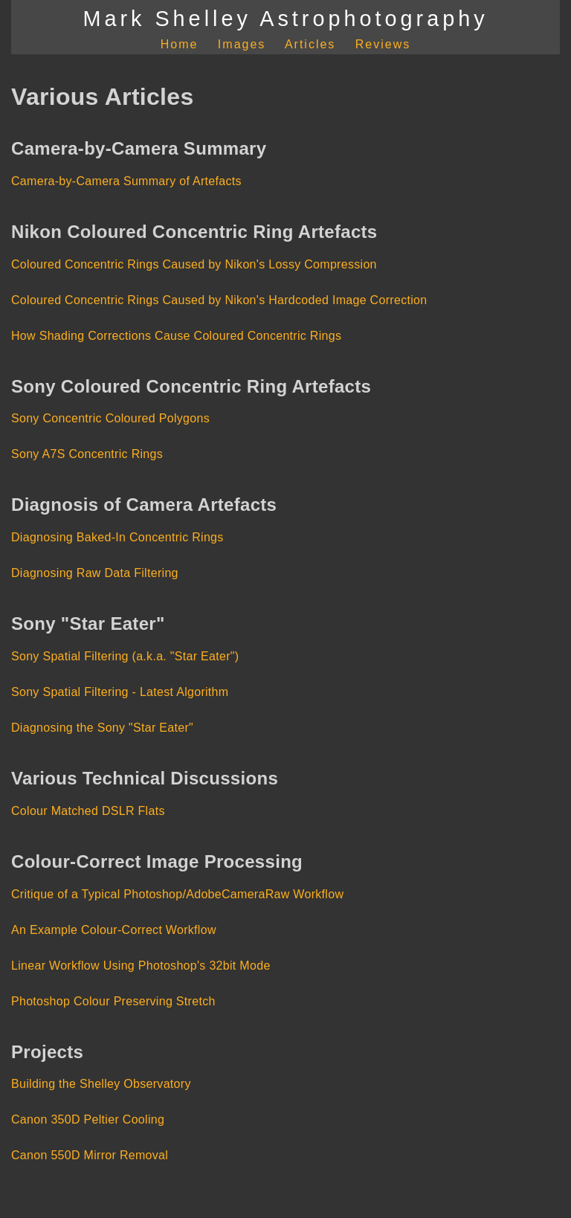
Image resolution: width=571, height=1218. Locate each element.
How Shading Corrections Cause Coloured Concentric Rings (176, 335)
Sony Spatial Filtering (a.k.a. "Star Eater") (125, 656)
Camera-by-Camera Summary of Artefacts (126, 181)
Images (241, 44)
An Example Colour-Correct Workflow (113, 930)
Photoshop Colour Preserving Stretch (113, 1001)
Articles (310, 44)
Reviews (382, 44)
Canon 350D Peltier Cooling (87, 1119)
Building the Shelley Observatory (101, 1083)
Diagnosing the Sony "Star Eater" (102, 727)
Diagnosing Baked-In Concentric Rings (117, 537)
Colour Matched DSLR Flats (88, 811)
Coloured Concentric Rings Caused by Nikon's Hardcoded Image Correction (219, 300)
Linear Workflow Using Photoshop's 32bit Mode (141, 965)
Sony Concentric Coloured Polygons (110, 418)
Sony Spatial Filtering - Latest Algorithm (119, 692)
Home (180, 44)
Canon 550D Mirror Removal (89, 1155)
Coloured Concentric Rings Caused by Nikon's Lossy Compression (194, 264)
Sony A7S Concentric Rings (87, 454)
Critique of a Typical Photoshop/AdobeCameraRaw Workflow (177, 894)
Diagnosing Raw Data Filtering (94, 573)
